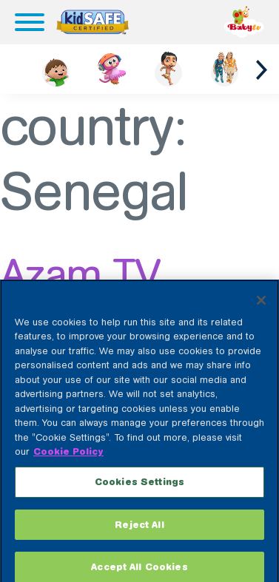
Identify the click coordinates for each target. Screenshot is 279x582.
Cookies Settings (139, 488)
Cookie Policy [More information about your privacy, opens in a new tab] (68, 458)
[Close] (261, 307)
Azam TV (80, 274)
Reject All (139, 531)
